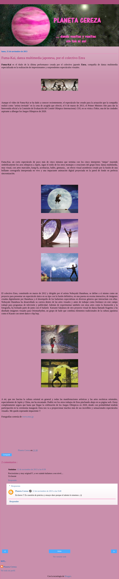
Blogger (68, 576)
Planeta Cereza (21, 491)
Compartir (6, 455)
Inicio (59, 551)
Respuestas (15, 486)
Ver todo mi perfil (8, 570)
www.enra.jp (28, 416)
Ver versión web (59, 557)
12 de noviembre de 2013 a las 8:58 (31, 469)
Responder (12, 480)
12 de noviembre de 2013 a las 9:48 (46, 491)
